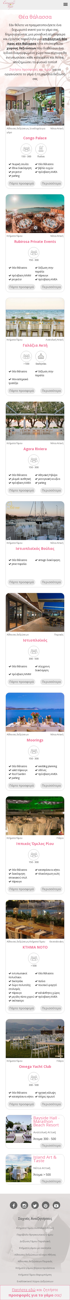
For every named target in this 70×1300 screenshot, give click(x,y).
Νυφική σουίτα (20, 164)
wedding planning (47, 766)
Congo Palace (35, 137)
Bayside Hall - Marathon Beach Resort (46, 1121)
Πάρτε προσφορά (21, 183)
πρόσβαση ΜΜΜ (21, 275)
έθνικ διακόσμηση (22, 168)
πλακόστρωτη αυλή (49, 873)
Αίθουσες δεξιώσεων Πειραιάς (35, 1261)
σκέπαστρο (18, 1000)
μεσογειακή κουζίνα (49, 479)
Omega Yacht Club (35, 1066)
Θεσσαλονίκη (56, 941)
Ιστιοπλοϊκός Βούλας (35, 548)
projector (17, 172)
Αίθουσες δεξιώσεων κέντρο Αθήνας (35, 1254)
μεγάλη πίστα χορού (23, 996)
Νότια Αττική (56, 128)
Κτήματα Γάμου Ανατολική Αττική (35, 1228)
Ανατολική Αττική (54, 339)
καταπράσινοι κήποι (49, 869)
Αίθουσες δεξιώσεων (17, 128)
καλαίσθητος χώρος (49, 992)
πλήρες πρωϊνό (46, 1096)
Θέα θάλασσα (45, 164)
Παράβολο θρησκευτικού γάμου (35, 1234)
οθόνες (42, 770)
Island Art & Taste (45, 1158)
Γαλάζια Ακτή (35, 345)
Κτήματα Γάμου (15, 236)
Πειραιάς (58, 634)
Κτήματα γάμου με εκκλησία (35, 1248)
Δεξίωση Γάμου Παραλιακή (35, 1241)
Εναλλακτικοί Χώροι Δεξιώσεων (35, 1281)
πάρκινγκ (43, 275)
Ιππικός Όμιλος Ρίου (35, 843)
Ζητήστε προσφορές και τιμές (30, 69)
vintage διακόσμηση (49, 560)
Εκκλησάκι (17, 981)
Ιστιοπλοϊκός (35, 640)
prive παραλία (19, 564)
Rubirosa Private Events (35, 241)
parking (16, 175)
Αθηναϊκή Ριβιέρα (47, 475)
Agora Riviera (35, 448)
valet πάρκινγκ (19, 770)
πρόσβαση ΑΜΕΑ (47, 172)
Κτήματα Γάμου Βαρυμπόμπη (35, 1274)
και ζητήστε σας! (35, 1292)
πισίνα (41, 981)
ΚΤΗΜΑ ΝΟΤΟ (35, 947)
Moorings (35, 740)
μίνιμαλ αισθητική (21, 479)
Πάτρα (60, 838)
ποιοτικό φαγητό (47, 985)
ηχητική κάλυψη (46, 1092)
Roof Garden (19, 774)
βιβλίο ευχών (45, 168)
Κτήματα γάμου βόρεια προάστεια (35, 1268)
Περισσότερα (51, 183)
